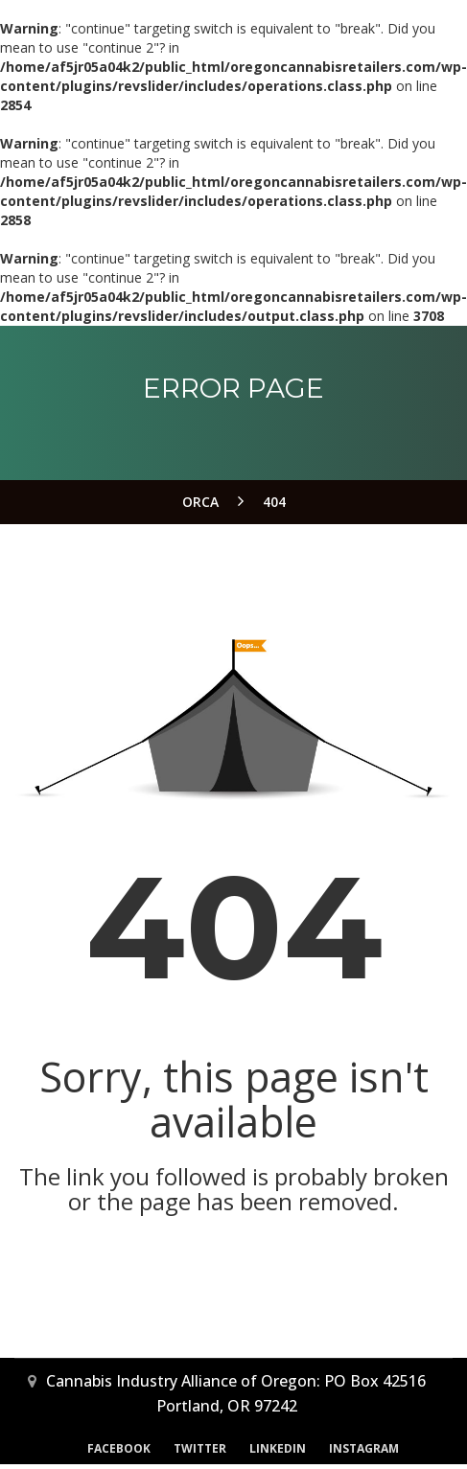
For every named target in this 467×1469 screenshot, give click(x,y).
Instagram (364, 1448)
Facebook (119, 1448)
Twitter (200, 1448)
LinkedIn (277, 1448)
